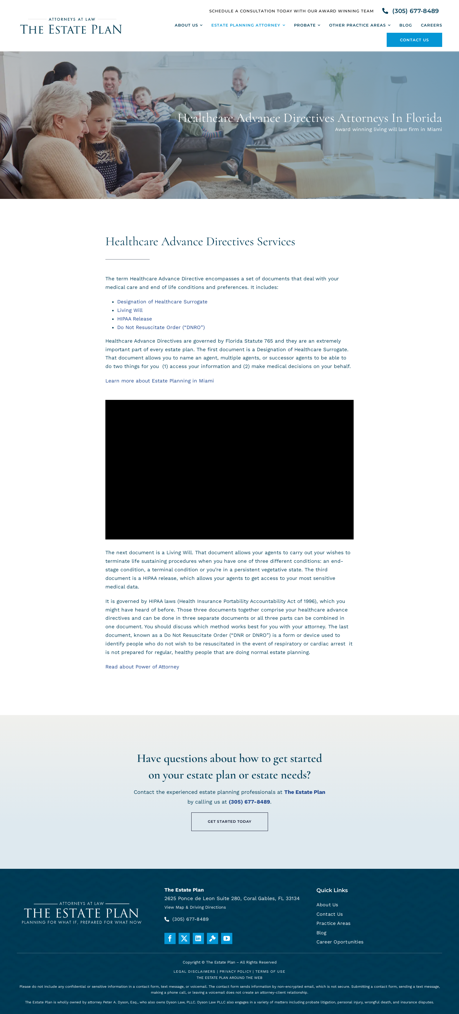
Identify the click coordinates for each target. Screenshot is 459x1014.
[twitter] (184, 938)
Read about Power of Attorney (142, 667)
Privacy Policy (235, 971)
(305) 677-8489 (249, 802)
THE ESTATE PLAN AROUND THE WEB (229, 978)
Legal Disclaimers (194, 971)
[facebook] (170, 938)
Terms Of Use (270, 971)
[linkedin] (198, 938)
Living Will (130, 310)
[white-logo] (82, 900)
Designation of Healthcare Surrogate (162, 302)
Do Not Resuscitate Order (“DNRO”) (161, 327)
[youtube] (226, 938)
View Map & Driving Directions (195, 907)
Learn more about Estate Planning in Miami (159, 381)
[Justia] (212, 938)
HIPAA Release (134, 319)
